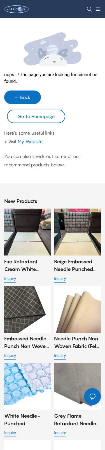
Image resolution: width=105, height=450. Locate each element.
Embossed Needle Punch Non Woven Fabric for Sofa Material (26, 343)
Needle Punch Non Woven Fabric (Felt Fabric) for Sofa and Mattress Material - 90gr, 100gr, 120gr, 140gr (77, 343)
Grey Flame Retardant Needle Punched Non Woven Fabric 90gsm (75, 420)
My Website (30, 141)
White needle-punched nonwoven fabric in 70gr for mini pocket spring (25, 420)
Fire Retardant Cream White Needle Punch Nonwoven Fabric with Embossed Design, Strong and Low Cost (27, 266)
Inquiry (10, 278)
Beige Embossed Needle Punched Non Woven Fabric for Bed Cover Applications (76, 266)
